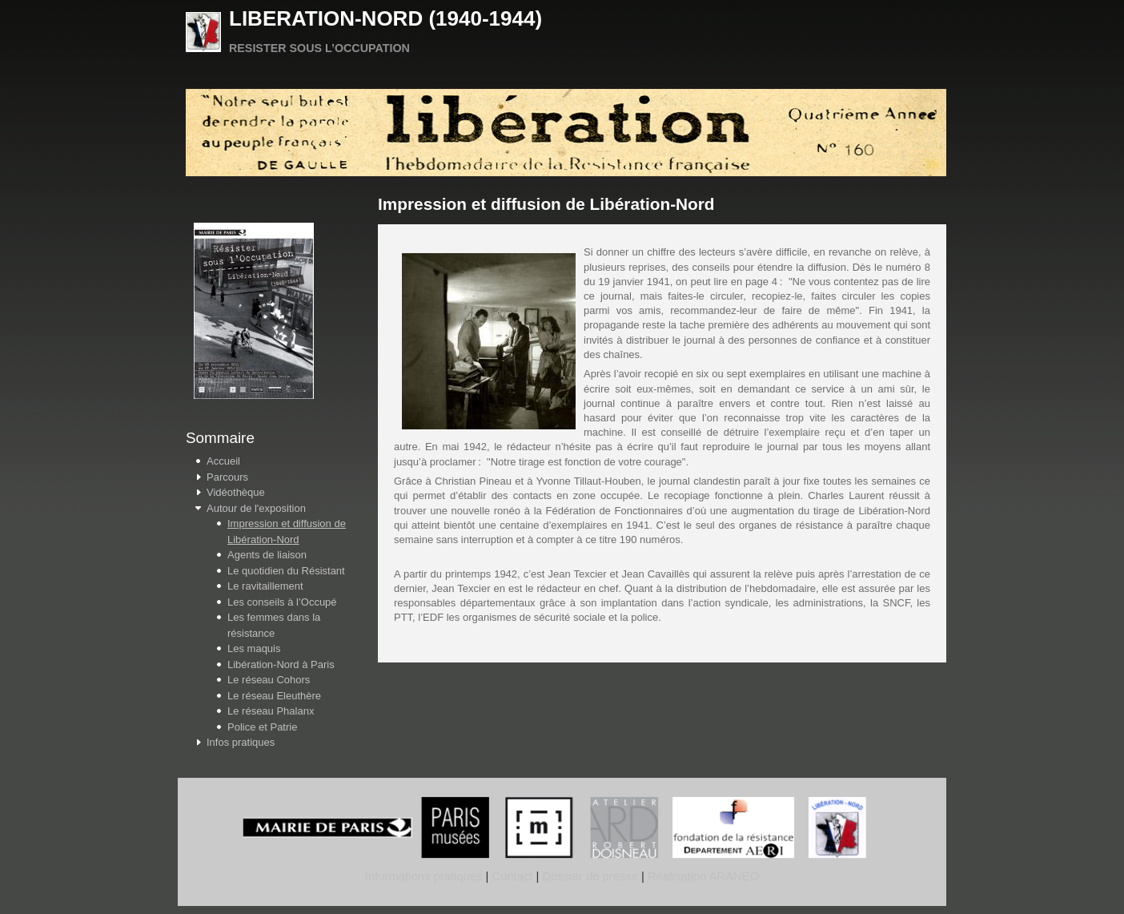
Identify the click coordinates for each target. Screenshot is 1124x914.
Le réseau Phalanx (270, 711)
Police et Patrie (262, 727)
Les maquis (253, 648)
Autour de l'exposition (256, 508)
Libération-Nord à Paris (281, 664)
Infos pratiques (241, 742)
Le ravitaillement (265, 586)
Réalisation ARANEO (701, 876)
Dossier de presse (590, 876)
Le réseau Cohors (268, 680)
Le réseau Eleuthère (274, 696)
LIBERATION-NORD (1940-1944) (385, 18)
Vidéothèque (236, 492)
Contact (512, 876)
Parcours (227, 477)
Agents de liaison (267, 555)
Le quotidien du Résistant (286, 571)
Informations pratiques (424, 876)
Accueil (223, 461)
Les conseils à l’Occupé (282, 602)
